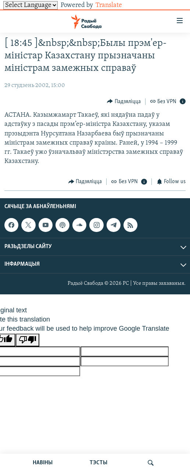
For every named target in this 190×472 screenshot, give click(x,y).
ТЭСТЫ (98, 463)
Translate (114, 5)
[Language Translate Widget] (30, 5)
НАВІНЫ (43, 463)
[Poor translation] (27, 340)
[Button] (124, 101)
